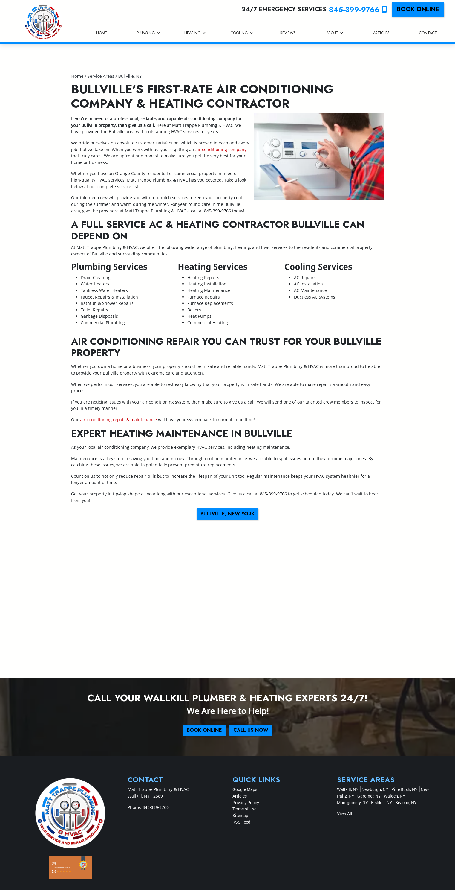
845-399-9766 (358, 9)
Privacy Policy (245, 802)
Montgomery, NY (352, 802)
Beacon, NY (406, 802)
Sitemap (240, 815)
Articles (239, 796)
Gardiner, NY (369, 796)
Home (77, 76)
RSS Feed (241, 822)
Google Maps (244, 789)
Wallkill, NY (348, 789)
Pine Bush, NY (404, 789)
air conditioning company (220, 149)
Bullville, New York (227, 513)
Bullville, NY (130, 76)
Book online (418, 9)
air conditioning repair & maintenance (118, 419)
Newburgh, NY (374, 789)
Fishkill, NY (381, 802)
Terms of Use (244, 809)
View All (344, 813)
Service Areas (101, 76)
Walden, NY (394, 796)
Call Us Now (250, 730)
